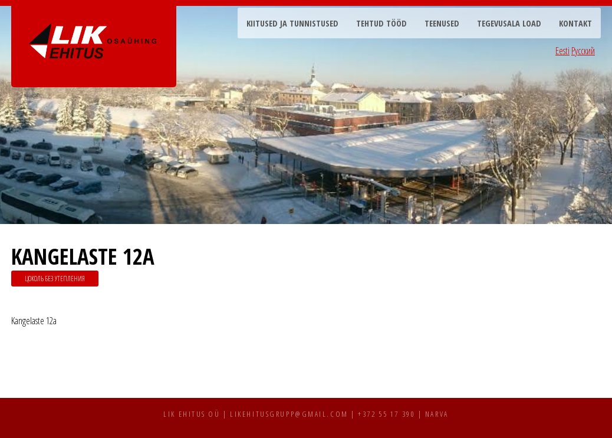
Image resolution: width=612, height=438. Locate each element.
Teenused (442, 23)
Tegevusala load (509, 23)
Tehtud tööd (381, 23)
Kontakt (575, 23)
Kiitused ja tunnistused (292, 23)
